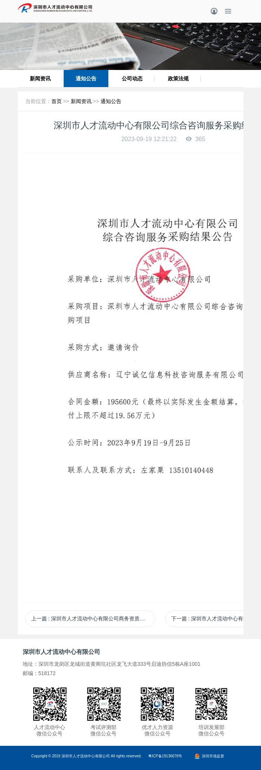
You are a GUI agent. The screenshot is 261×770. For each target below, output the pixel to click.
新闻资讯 (40, 79)
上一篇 (93, 619)
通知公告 (86, 79)
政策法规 (178, 79)
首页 (56, 101)
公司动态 (132, 79)
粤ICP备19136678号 (165, 756)
